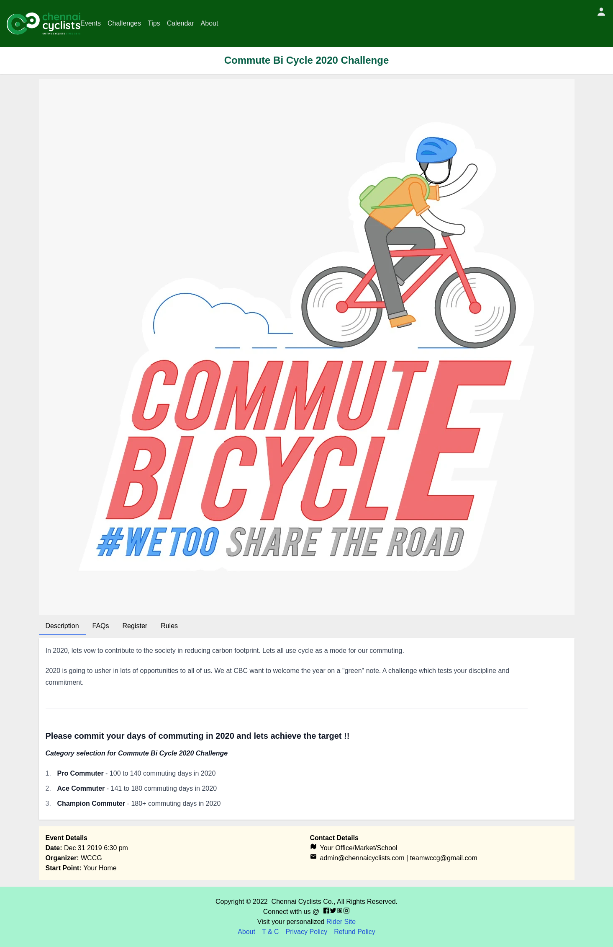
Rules (169, 625)
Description (62, 625)
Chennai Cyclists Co (302, 901)
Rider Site (341, 921)
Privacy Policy (307, 931)
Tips (154, 23)
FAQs (100, 625)
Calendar (180, 23)
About (209, 23)
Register (135, 625)
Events (90, 23)
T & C (270, 931)
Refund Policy (354, 931)
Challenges (124, 23)
